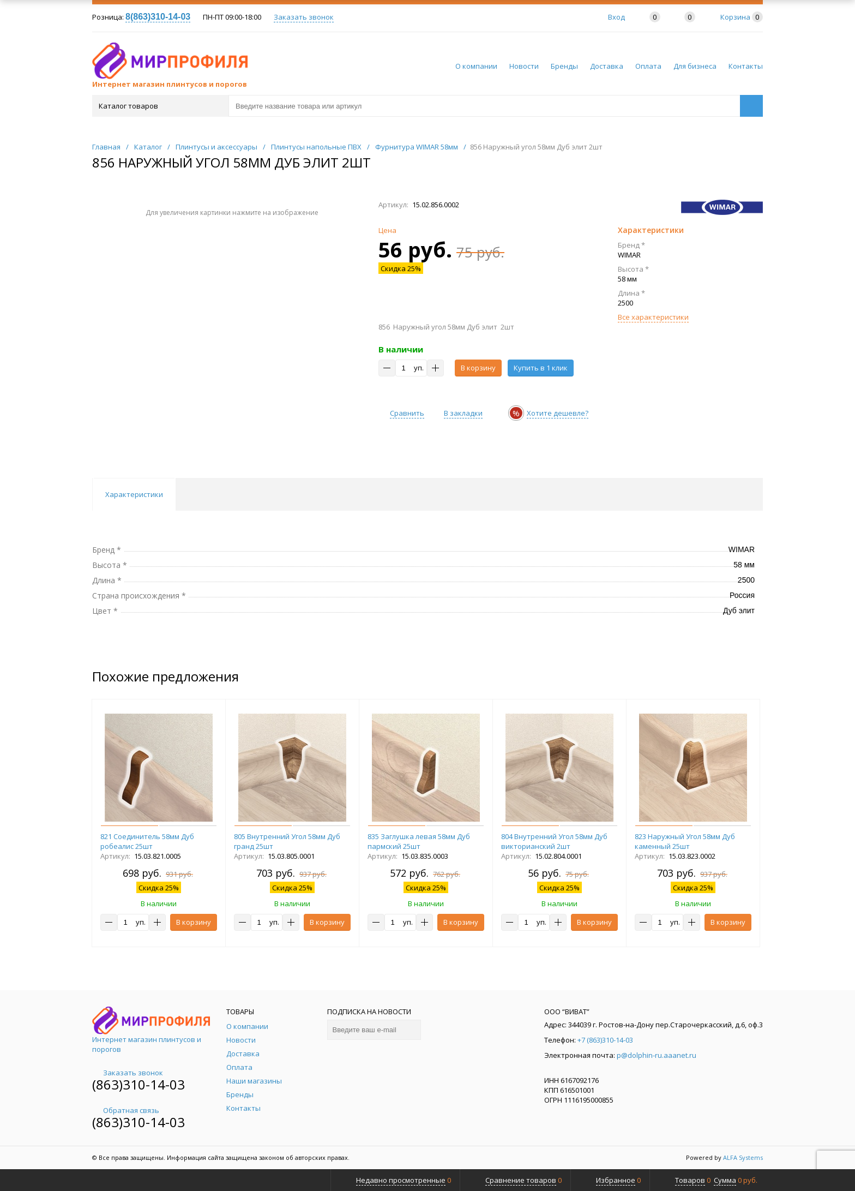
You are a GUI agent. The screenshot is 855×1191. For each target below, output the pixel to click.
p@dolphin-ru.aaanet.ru (656, 1055)
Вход (616, 17)
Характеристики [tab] (134, 494)
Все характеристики (653, 317)
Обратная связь (125, 1110)
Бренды (564, 66)
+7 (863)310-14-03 (605, 1040)
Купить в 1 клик (541, 368)
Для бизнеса (694, 66)
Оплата (648, 66)
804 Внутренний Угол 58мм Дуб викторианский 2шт (554, 841)
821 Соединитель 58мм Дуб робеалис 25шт (147, 841)
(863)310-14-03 (138, 1084)
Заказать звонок (304, 17)
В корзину (478, 368)
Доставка (606, 66)
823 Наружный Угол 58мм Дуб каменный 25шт (685, 841)
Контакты (745, 66)
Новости (524, 66)
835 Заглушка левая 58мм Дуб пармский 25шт (419, 841)
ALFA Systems (743, 1157)
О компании (476, 66)
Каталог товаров (159, 106)
